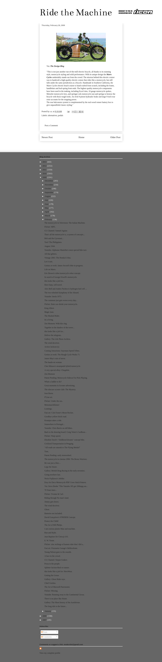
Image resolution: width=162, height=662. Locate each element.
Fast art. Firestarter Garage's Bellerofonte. (61, 548)
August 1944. (49, 246)
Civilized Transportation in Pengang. (59, 444)
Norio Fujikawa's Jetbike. (54, 478)
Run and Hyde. (50, 533)
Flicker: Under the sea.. (53, 401)
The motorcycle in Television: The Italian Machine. (64, 223)
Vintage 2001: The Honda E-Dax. (57, 258)
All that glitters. (50, 254)
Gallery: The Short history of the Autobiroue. (62, 602)
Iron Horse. (48, 393)
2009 (45, 177)
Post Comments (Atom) (86, 145)
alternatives (52, 115)
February (49, 219)
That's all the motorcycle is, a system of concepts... (64, 234)
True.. (46, 451)
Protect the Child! (51, 521)
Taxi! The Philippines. (53, 242)
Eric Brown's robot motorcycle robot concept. (62, 273)
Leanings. (48, 409)
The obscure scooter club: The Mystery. (60, 389)
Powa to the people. (52, 564)
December (49, 181)
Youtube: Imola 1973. (53, 296)
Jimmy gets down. (51, 502)
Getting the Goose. (51, 575)
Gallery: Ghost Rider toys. (54, 579)
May (47, 208)
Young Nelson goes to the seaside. (58, 552)
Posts (44, 632)
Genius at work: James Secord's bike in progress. (63, 266)
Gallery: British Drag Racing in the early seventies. (64, 471)
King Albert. (49, 308)
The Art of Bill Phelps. (53, 525)
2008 (45, 616)
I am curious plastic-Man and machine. (59, 529)
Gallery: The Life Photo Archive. (57, 339)
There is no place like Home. (55, 599)
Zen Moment (49, 374)
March (48, 216)
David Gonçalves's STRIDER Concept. (60, 517)
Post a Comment (51, 125)
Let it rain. (48, 262)
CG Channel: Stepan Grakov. (55, 560)
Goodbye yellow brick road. (55, 417)
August (48, 196)
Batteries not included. (53, 513)
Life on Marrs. (50, 269)
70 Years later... (50, 490)
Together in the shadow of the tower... (59, 327)
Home (81, 137)
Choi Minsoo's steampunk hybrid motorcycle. (62, 366)
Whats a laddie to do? (53, 382)
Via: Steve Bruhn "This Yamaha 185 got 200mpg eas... (66, 486)
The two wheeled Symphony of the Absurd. (61, 293)
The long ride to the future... (55, 606)
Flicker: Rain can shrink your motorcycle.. (61, 304)
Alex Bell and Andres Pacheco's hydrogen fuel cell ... (65, 289)
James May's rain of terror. (54, 358)
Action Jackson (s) (51, 347)
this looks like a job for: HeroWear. (58, 571)
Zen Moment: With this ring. (55, 323)
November (49, 185)
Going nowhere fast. (52, 475)
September (49, 192)
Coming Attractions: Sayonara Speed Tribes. (62, 351)
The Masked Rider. (51, 316)
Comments (46, 637)
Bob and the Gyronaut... (53, 238)
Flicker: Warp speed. (52, 436)
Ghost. (47, 509)
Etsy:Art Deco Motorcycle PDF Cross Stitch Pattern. (65, 482)
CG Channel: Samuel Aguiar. (56, 231)
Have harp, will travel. (53, 285)
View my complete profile (50, 653)
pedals (60, 115)
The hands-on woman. (53, 362)
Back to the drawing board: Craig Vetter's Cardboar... (65, 432)
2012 (45, 166)
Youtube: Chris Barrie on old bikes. (58, 428)
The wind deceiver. (51, 343)
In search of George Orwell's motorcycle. (60, 277)
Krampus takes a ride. (53, 420)
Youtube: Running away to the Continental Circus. (64, 595)
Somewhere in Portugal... (54, 424)
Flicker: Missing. (51, 591)
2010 (45, 173)
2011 (45, 170)
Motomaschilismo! (51, 405)
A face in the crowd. (52, 556)
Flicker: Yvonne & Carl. (53, 494)
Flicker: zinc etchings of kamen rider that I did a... (64, 544)
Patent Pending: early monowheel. (58, 455)
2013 (45, 162)
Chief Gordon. (50, 583)
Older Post (115, 137)
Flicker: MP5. (49, 227)
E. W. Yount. (49, 540)
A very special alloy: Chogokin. (57, 370)
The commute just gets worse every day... (60, 300)
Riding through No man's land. (56, 498)
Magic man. (49, 312)
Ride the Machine (76, 12)
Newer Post (47, 137)
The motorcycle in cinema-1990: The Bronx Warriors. (65, 459)
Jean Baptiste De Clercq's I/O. (56, 537)
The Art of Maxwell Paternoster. (57, 587)
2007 (45, 620)
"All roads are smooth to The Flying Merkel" (62, 447)
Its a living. (48, 320)
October (48, 189)
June (47, 204)
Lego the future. (50, 467)
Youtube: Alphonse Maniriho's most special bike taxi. (65, 250)
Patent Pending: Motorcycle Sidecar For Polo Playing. (65, 378)
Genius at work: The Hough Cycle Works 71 (62, 355)
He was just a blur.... (52, 463)
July (47, 200)
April (47, 212)
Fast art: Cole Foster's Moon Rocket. (59, 413)
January (48, 611)
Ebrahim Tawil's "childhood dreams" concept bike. (64, 440)
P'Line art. (48, 397)
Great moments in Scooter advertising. (59, 385)
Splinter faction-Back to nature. (56, 568)
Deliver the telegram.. (53, 335)
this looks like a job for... (54, 281)
